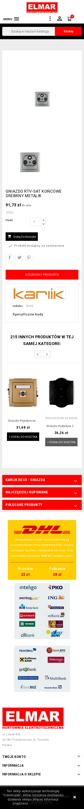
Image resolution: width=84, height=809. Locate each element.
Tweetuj (19, 257)
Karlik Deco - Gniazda (25, 480)
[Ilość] (35, 222)
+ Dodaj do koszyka (23, 436)
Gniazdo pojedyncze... (23, 420)
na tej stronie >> (41, 803)
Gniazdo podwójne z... (61, 426)
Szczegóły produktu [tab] (42, 274)
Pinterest (28, 257)
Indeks (18, 306)
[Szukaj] (42, 31)
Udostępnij (9, 257)
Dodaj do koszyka (22, 236)
